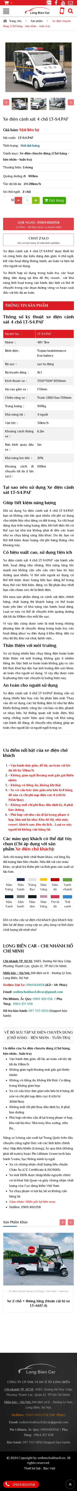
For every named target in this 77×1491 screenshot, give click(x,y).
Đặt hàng (56, 200)
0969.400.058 (31, 1207)
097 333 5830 (38, 1011)
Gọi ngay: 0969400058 (38, 222)
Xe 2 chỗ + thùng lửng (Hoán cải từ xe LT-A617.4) (38, 1303)
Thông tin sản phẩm (27, 305)
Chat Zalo (38, 237)
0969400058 (35, 985)
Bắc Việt (49, 1468)
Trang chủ (15, 21)
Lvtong (28, 167)
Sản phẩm (37, 21)
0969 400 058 (43, 999)
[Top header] (70, 1484)
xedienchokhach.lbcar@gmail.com (38, 992)
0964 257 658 (23, 1004)
